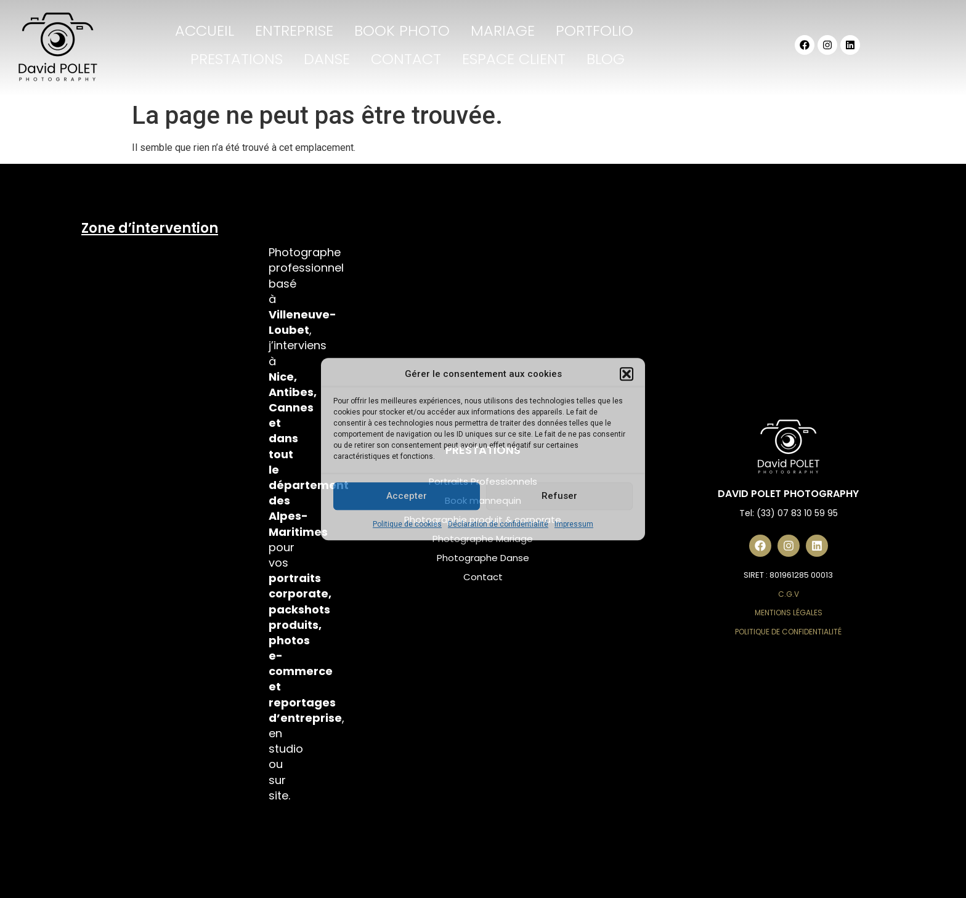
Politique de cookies (407, 524)
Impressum (573, 524)
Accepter (406, 495)
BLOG (605, 59)
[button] (626, 374)
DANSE (327, 59)
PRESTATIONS (236, 59)
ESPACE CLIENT (514, 59)
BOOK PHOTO (402, 30)
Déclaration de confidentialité (498, 524)
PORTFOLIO (594, 30)
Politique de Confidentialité (788, 631)
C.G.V (788, 594)
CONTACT (406, 59)
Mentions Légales (788, 612)
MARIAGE (503, 30)
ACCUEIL (204, 30)
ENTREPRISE (294, 30)
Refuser (559, 495)
